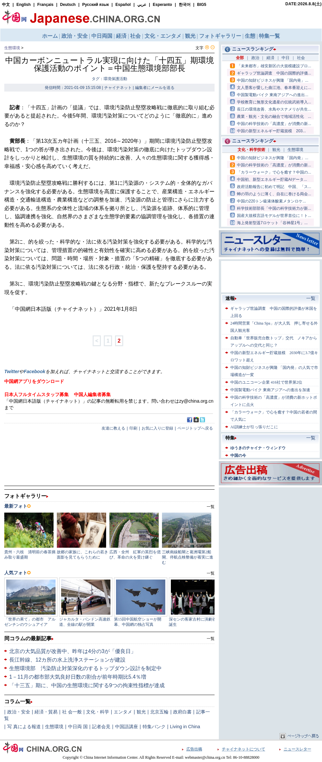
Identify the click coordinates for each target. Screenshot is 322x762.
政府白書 (182, 711)
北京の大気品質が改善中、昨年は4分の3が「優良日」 (72, 651)
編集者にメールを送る (154, 87)
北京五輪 (159, 711)
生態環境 (12, 48)
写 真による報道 (24, 726)
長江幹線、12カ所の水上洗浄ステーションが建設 (67, 660)
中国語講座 (126, 726)
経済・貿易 (46, 711)
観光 (141, 711)
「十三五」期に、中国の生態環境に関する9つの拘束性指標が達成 (87, 685)
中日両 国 (78, 726)
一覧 (211, 638)
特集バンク (154, 726)
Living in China (185, 726)
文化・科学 (97, 711)
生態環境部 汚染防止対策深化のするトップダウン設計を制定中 (85, 668)
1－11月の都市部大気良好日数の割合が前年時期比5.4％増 (77, 677)
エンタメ (123, 711)
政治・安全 (18, 711)
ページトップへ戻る (195, 428)
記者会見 (101, 726)
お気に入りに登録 (157, 428)
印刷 (133, 428)
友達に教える (113, 428)
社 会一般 (72, 711)
